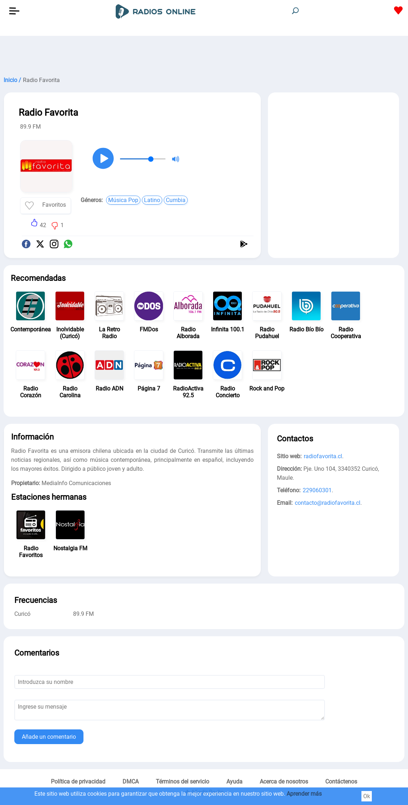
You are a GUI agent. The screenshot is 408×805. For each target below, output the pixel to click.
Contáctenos (341, 781)
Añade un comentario (49, 736)
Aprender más (304, 793)
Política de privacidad (78, 781)
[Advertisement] (204, 54)
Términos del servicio (182, 781)
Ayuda (234, 781)
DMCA (131, 781)
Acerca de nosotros (284, 781)
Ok (366, 796)
